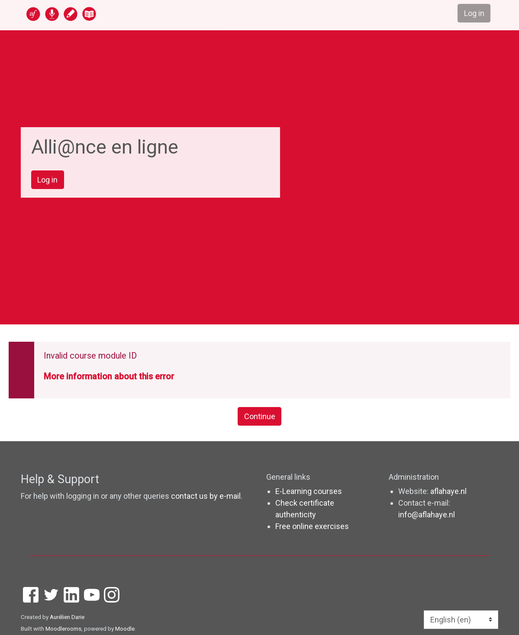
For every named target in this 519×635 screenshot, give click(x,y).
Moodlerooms (63, 628)
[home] (95, 13)
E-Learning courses (308, 491)
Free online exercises (312, 526)
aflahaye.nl (448, 491)
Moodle (125, 628)
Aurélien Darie (67, 616)
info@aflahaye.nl (426, 514)
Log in (47, 179)
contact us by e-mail (206, 495)
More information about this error (109, 377)
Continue (259, 416)
